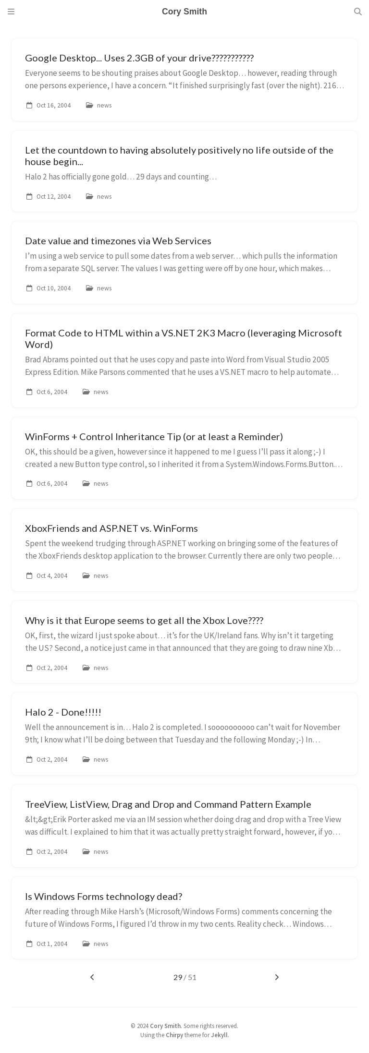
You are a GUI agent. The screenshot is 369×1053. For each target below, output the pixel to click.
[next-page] (276, 977)
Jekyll (219, 1035)
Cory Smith (165, 1025)
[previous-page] (92, 977)
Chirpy (174, 1035)
